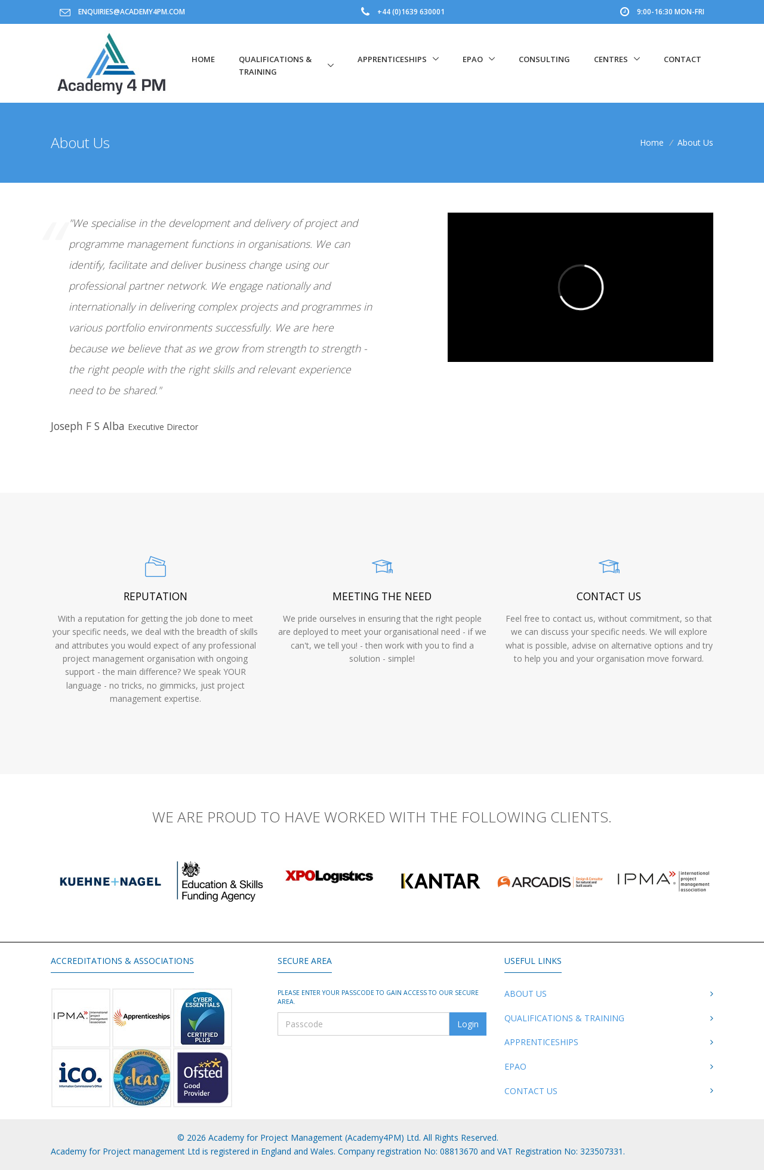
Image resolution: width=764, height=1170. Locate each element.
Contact (682, 59)
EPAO (473, 59)
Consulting (544, 59)
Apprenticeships (392, 59)
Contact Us (530, 1091)
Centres (611, 59)
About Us (525, 993)
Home (203, 59)
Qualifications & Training (275, 65)
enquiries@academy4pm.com (131, 12)
